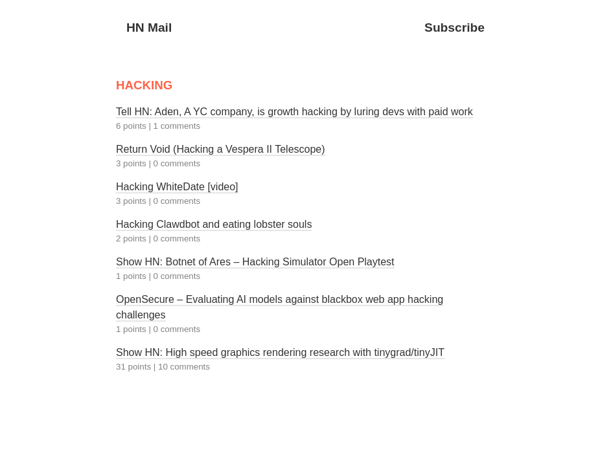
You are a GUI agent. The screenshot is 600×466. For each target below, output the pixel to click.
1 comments (177, 126)
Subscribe (454, 27)
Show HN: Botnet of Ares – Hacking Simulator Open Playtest (255, 261)
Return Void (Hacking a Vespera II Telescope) (220, 149)
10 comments (184, 367)
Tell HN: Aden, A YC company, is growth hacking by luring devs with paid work (294, 111)
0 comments (177, 163)
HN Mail (149, 27)
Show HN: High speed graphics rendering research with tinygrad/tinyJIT (280, 352)
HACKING (144, 85)
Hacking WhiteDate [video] (177, 186)
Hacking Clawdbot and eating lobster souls (214, 224)
